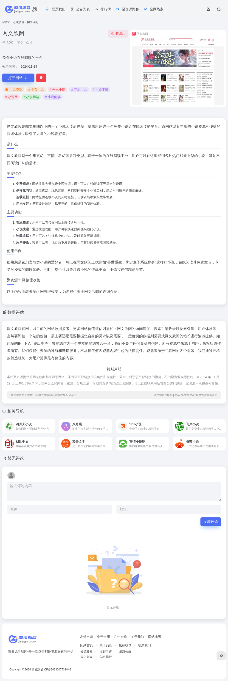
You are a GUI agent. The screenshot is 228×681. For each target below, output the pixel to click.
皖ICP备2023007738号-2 (56, 669)
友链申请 (86, 637)
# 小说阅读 (53, 97)
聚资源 (12, 280)
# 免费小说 (36, 89)
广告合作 (120, 637)
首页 (8, 22)
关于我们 (137, 637)
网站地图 (154, 637)
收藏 (118, 34)
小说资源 (18, 22)
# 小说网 (11, 97)
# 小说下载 (100, 89)
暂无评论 (15, 458)
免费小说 (121, 126)
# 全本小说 (57, 89)
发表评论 (210, 522)
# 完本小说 (79, 89)
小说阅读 (65, 126)
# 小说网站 (31, 97)
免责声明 (103, 637)
